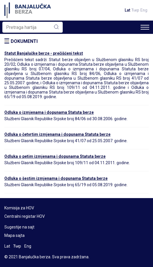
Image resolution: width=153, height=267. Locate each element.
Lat (127, 10)
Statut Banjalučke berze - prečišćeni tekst (43, 53)
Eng (144, 10)
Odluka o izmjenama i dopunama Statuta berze (49, 112)
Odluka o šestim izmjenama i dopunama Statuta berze (56, 178)
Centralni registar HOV (24, 216)
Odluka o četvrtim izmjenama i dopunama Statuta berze (57, 134)
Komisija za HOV (19, 208)
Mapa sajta (14, 235)
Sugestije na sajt (19, 227)
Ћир (135, 10)
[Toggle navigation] (145, 27)
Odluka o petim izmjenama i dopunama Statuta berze (55, 156)
